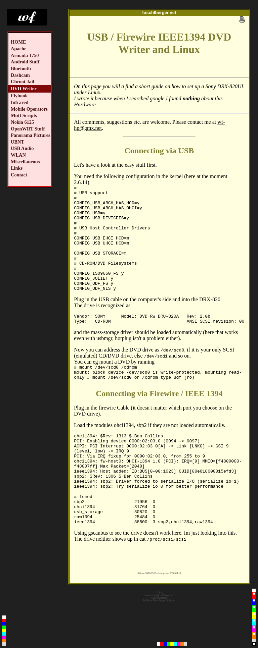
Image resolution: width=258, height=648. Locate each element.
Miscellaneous (25, 161)
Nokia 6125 (22, 122)
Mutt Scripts (24, 115)
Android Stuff (25, 61)
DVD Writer (24, 88)
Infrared (20, 102)
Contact (19, 174)
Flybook (19, 95)
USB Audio (22, 148)
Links (17, 168)
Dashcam (20, 75)
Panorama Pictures (30, 135)
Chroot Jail (22, 81)
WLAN (18, 155)
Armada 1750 (25, 55)
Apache (18, 48)
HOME (18, 42)
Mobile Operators (29, 109)
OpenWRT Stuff (28, 128)
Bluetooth (21, 68)
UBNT (17, 142)
